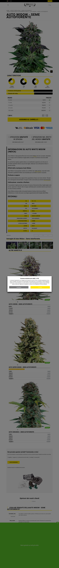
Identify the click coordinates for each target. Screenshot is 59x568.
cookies (16, 284)
